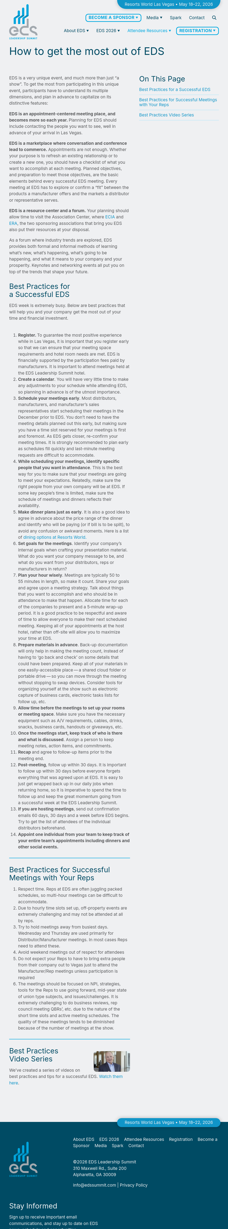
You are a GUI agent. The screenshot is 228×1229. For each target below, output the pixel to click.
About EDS (75, 30)
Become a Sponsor (112, 17)
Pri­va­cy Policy (134, 1185)
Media (153, 17)
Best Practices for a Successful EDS (174, 89)
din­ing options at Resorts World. (55, 537)
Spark (175, 17)
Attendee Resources (148, 30)
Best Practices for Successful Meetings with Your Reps (178, 102)
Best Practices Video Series (166, 115)
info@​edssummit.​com (94, 1185)
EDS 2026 (106, 30)
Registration (196, 30)
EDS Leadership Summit (112, 1162)
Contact (197, 17)
